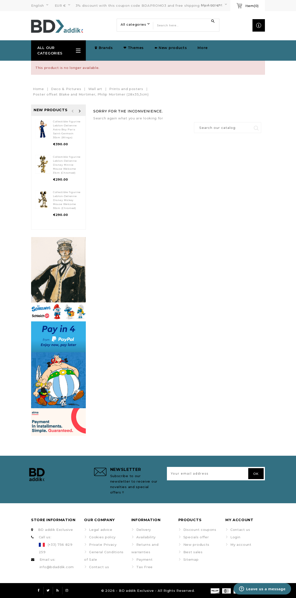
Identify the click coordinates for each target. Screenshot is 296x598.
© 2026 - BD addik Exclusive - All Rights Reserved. (148, 591)
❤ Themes (133, 48)
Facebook (38, 590)
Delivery (143, 530)
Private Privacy (103, 545)
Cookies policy (102, 537)
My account (240, 545)
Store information (53, 520)
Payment (144, 559)
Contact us (99, 567)
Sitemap (191, 559)
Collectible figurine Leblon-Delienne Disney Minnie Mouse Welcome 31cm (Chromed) (67, 164)
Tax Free (144, 567)
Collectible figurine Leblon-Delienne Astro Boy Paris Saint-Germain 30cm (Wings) (67, 129)
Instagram (67, 590)
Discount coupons (199, 530)
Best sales (193, 552)
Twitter (48, 590)
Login (235, 537)
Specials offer (196, 537)
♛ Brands (103, 48)
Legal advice (100, 530)
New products (196, 545)
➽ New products (170, 48)
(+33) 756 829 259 (56, 548)
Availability (146, 537)
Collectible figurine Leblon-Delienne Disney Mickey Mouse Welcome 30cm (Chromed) (67, 200)
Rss (57, 590)
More (202, 48)
